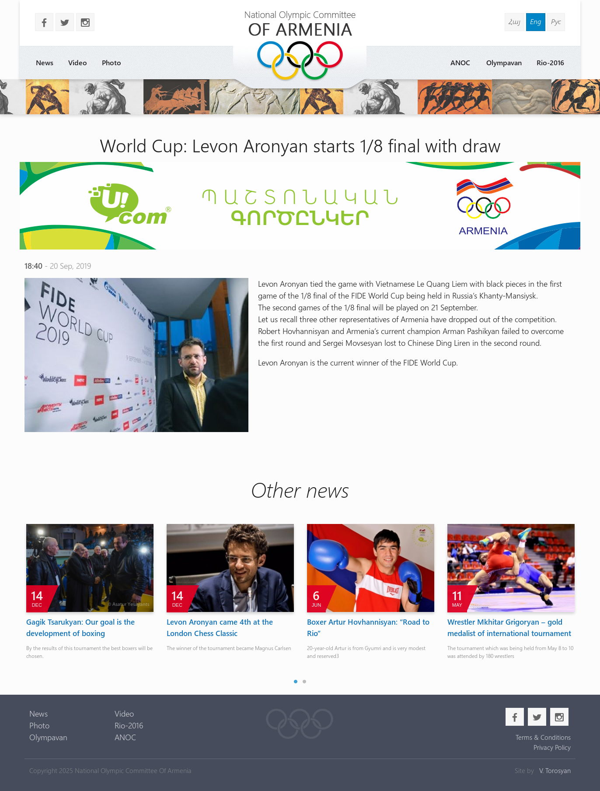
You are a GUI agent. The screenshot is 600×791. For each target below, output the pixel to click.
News (44, 62)
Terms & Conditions (543, 737)
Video (77, 62)
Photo (111, 62)
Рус (556, 21)
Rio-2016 (550, 62)
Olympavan (504, 62)
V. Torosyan (555, 770)
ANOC (460, 62)
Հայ (514, 21)
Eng (535, 21)
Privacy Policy (552, 747)
